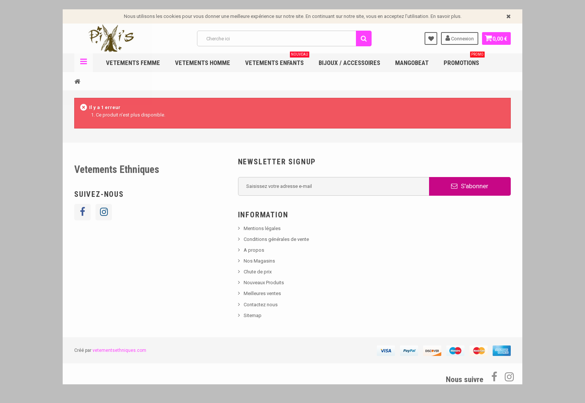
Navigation (83, 62)
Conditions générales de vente (276, 239)
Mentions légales (262, 228)
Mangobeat (412, 62)
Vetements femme (133, 62)
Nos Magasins (259, 261)
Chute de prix (258, 272)
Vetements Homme (202, 62)
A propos (254, 250)
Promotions (464, 59)
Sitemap (253, 315)
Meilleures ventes (262, 293)
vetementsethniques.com (119, 350)
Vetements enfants (277, 59)
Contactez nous (261, 304)
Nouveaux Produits (264, 282)
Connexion (457, 38)
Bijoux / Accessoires (349, 62)
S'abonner (469, 186)
